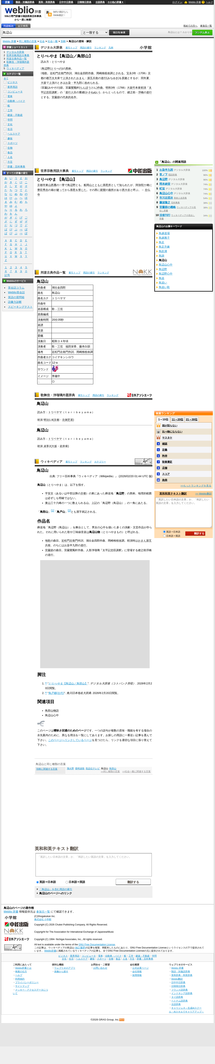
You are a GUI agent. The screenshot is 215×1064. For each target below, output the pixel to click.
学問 (9, 119)
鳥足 (161, 242)
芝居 (70, 419)
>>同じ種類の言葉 (110, 771)
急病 (164, 480)
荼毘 (73, 189)
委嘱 (40, 335)
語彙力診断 (15, 301)
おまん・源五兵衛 (87, 78)
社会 (42, 41)
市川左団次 (166, 197)
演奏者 (42, 346)
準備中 (56, 376)
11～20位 (177, 419)
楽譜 (40, 324)
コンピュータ (15, 91)
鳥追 (161, 278)
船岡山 (88, 185)
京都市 (41, 185)
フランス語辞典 (179, 989)
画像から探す (61, 971)
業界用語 (12, 86)
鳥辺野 (46, 68)
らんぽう (85, 87)
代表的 (67, 97)
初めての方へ (190, 25)
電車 (9, 96)
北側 (65, 419)
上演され (68, 78)
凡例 (110, 47)
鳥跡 (161, 255)
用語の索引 (86, 47)
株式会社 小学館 (42, 919)
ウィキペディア (51, 461)
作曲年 (42, 303)
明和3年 (110, 87)
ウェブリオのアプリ (64, 968)
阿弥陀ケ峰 (142, 185)
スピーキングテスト (20, 306)
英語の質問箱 (16, 297)
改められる (91, 82)
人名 (9, 157)
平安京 (49, 493)
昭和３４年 (59, 341)
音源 (40, 330)
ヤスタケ (167, 437)
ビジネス (12, 82)
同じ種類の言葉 (28, 41)
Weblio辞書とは (23, 968)
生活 (9, 129)
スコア (166, 473)
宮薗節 (56, 97)
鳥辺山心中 (166, 193)
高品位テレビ (93, 768)
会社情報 (137, 971)
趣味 (9, 138)
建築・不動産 (15, 115)
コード (47, 362)
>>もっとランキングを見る (195, 485)
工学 (9, 110)
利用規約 (20, 979)
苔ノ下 (163, 174)
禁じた (82, 189)
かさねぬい (92, 92)
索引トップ (71, 47)
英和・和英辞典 (46, 2)
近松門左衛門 (58, 73)
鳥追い (163, 282)
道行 (103, 78)
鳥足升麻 (164, 246)
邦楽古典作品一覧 (53, 272)
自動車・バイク (16, 101)
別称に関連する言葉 (46, 769)
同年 (143, 78)
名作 (73, 97)
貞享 (46, 446)
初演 (143, 87)
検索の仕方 (21, 971)
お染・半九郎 (73, 82)
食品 (9, 152)
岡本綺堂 (164, 183)
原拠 (124, 78)
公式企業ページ (140, 968)
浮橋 (141, 92)
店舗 (164, 467)
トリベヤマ (59, 298)
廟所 (111, 189)
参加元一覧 (206, 25)
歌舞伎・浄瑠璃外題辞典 (58, 395)
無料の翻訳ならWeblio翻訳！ (60, 14)
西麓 (53, 185)
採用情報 (137, 975)
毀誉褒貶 (167, 461)
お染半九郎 (166, 169)
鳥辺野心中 (165, 273)
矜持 (164, 455)
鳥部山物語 (52, 710)
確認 (164, 443)
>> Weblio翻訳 (203, 493)
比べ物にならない (172, 431)
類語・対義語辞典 (25, 2)
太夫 (54, 78)
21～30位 (191, 419)
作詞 (69, 73)
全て (6, 78)
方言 (9, 161)
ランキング (100, 47)
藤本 (82, 346)
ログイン (177, 2)
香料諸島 (79, 768)
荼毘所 (107, 185)
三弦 (60, 308)
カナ (46, 298)
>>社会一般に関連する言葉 (136, 771)
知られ (123, 185)
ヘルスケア (13, 133)
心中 (103, 527)
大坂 (43, 82)
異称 (68, 68)
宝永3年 (131, 73)
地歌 (44, 73)
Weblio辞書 (50, 950)
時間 (46, 319)
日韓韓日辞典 (84, 2)
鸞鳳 (73, 87)
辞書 (7, 2)
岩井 (62, 446)
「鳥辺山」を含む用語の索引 (55, 889)
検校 (104, 73)
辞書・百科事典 (16, 166)
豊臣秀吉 (42, 189)
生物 (9, 147)
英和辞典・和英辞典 (181, 975)
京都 (56, 419)
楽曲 (40, 314)
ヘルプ (209, 2)
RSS (122, 1020)
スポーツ (12, 143)
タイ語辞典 (177, 997)
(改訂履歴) (80, 947)
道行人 (69, 92)
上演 (51, 82)
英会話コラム (16, 287)
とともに (97, 185)
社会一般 (53, 41)
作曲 (91, 73)
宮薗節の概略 (167, 207)
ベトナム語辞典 (179, 1000)
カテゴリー (100, 461)
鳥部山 (112, 768)
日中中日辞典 (66, 2)
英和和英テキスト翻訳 (56, 848)
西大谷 (126, 189)
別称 (63, 41)
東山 (48, 185)
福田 (68, 346)
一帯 (62, 185)
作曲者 (42, 287)
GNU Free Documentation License (97, 944)
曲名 (40, 292)
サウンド (43, 369)
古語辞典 (100, 2)
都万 (49, 78)
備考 (40, 351)
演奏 (40, 319)
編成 (46, 314)
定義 (164, 449)
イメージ (43, 376)
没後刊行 (164, 215)
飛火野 (70, 768)
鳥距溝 (163, 251)
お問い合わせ (100, 968)
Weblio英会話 (16, 292)
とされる (118, 73)
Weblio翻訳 (177, 979)
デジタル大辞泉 (51, 47)
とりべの (56, 68)
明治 (46, 419)
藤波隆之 (164, 202)
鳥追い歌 (164, 287)
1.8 (51, 419)
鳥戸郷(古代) (56, 693)
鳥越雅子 (164, 237)
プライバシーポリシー (27, 982)
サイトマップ (22, 986)
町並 (162, 188)
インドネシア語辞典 (181, 993)
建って (60, 189)
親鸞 (103, 189)
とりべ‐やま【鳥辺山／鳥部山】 (68, 683)
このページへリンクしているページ (70, 740)
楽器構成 (43, 308)
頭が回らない (169, 425)
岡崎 (99, 73)
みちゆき (112, 78)
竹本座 (136, 87)
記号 (7, 275)
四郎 (85, 73)
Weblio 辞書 (194, 2)
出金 (80, 73)
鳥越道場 (164, 233)
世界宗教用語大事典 (55, 171)
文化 (9, 124)
